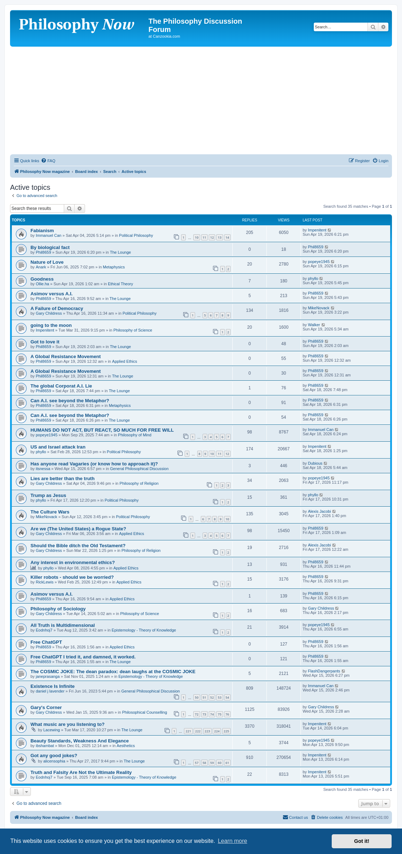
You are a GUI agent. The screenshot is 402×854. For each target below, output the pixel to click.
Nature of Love (46, 262)
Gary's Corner (46, 707)
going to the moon (51, 325)
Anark (41, 267)
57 (196, 762)
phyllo (313, 278)
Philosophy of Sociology (58, 608)
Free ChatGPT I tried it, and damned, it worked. (83, 657)
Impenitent (317, 230)
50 (196, 697)
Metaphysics (114, 267)
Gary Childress (49, 313)
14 (227, 237)
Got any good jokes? (53, 755)
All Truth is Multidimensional (62, 625)
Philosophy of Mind (134, 435)
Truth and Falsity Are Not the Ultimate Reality (81, 772)
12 (212, 237)
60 (219, 762)
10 (196, 237)
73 (204, 714)
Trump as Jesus (48, 495)
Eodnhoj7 (44, 630)
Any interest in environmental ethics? (72, 562)
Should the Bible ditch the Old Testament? (78, 545)
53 (219, 697)
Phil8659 (43, 252)
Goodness (41, 279)
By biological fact (50, 247)
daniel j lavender (50, 691)
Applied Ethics (124, 361)
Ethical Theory (120, 284)
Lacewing (51, 730)
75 (219, 714)
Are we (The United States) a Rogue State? (78, 528)
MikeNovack (319, 308)
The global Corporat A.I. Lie (61, 386)
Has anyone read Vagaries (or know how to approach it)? (94, 463)
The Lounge (120, 252)
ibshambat (45, 745)
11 (204, 237)
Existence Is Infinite (52, 686)
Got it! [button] (361, 841)
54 (227, 697)
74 (212, 714)
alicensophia (54, 761)
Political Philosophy (136, 235)
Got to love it (45, 341)
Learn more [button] (232, 841)
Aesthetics (126, 745)
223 (207, 731)
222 (197, 731)
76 (227, 714)
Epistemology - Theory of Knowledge (144, 630)
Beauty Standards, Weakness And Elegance (79, 740)
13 (219, 237)
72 (196, 714)
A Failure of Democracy (56, 308)
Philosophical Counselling (144, 712)
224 (216, 731)
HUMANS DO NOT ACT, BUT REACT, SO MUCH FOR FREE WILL (102, 430)
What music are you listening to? (67, 724)
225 (226, 731)
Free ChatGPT (46, 642)
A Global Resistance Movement (65, 356)
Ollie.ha (42, 284)
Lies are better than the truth (62, 478)
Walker (314, 325)
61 (227, 762)
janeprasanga (48, 676)
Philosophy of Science (132, 330)
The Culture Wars (50, 512)
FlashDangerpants (324, 671)
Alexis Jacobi (319, 511)
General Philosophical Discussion (139, 468)
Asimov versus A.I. (51, 293)
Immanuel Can (49, 235)
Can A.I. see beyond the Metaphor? (69, 400)
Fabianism (42, 230)
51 (204, 697)
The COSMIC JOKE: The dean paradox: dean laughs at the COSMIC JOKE (112, 671)
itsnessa (43, 468)
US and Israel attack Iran (57, 447)
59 (212, 762)
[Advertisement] (201, 100)
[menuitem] (48, 160)
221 (188, 731)
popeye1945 (319, 261)
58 (204, 762)
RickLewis (45, 582)
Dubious (315, 463)
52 (212, 697)
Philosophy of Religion (139, 483)
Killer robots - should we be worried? (72, 577)
